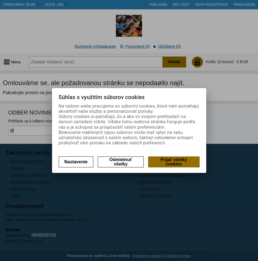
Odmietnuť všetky (120, 161)
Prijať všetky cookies (174, 161)
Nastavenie (76, 161)
